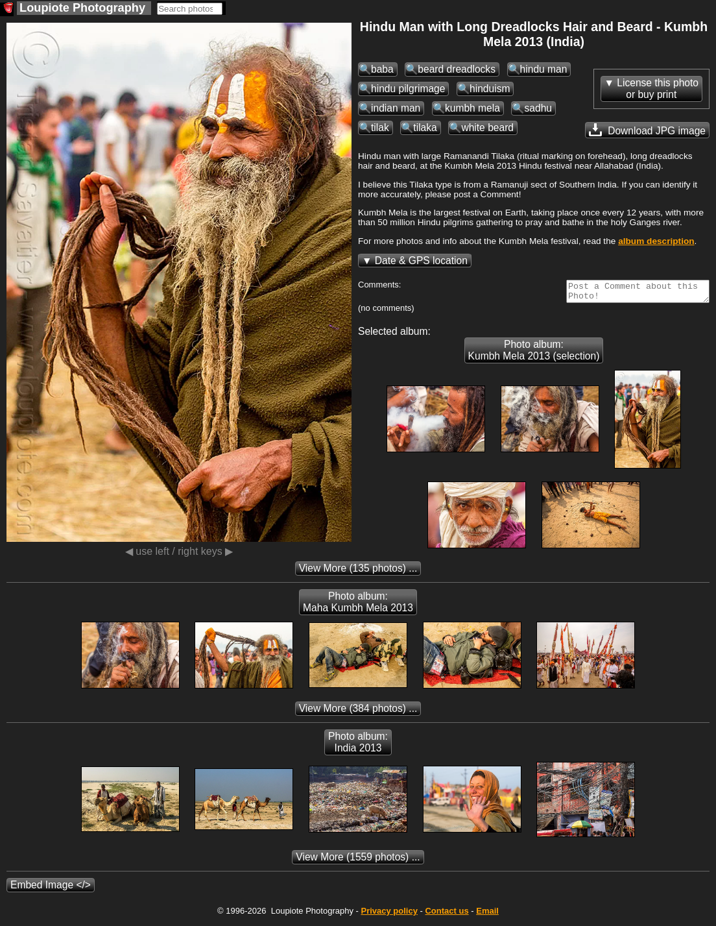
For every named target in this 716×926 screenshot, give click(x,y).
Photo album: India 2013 (358, 746)
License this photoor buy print (657, 88)
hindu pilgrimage (408, 88)
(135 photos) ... (358, 572)
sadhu (538, 108)
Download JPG (647, 129)
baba (382, 69)
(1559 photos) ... (358, 860)
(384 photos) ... (358, 712)
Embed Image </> (50, 888)
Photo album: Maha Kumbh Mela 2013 (358, 605)
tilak (380, 127)
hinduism (490, 88)
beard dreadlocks (456, 69)
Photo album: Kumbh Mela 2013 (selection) (534, 354)
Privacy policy (389, 915)
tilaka (424, 127)
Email (487, 915)
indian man (395, 108)
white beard (487, 127)
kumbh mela (472, 108)
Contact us (446, 915)
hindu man (543, 69)
